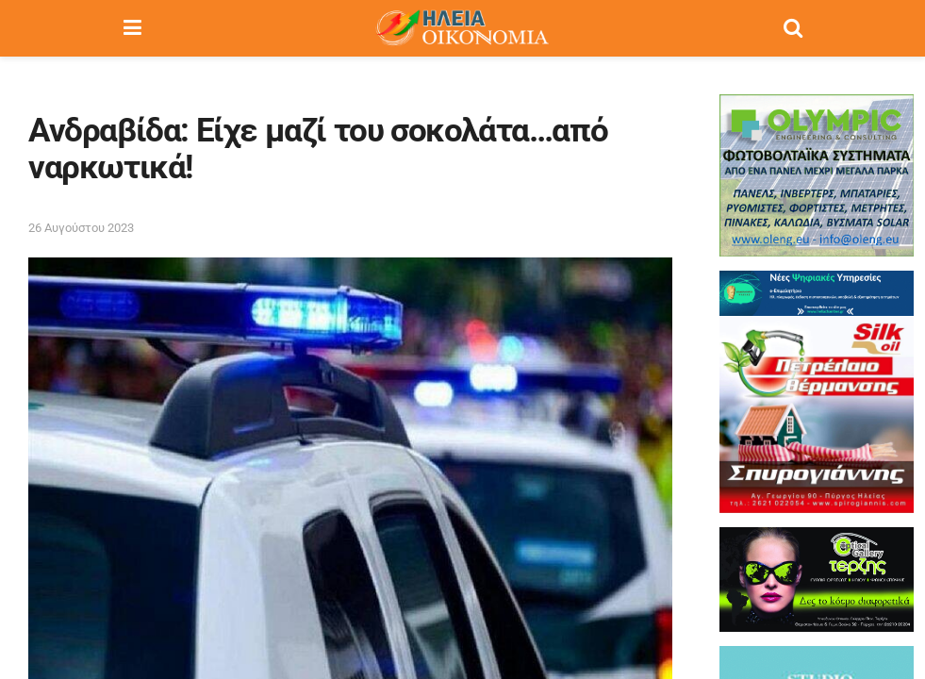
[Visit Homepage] (462, 28)
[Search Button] (793, 28)
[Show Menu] (132, 28)
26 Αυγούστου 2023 (81, 228)
